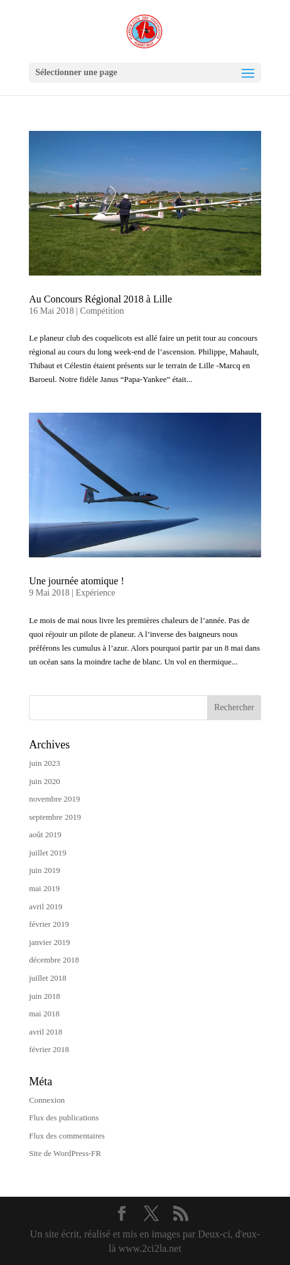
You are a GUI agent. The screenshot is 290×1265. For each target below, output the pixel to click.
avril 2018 (45, 1031)
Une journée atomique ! (76, 581)
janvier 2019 (49, 942)
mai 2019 (44, 888)
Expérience (95, 592)
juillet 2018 (48, 978)
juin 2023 (44, 763)
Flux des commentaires (67, 1135)
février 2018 (49, 1049)
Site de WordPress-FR (65, 1153)
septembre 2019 (55, 817)
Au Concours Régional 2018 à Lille (100, 299)
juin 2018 (44, 996)
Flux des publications (64, 1117)
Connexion (47, 1100)
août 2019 (45, 834)
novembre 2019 (54, 798)
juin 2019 (44, 870)
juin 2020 (44, 781)
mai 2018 (44, 1013)
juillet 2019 (48, 852)
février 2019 (49, 924)
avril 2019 (45, 906)
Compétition (102, 311)
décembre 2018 (54, 959)
